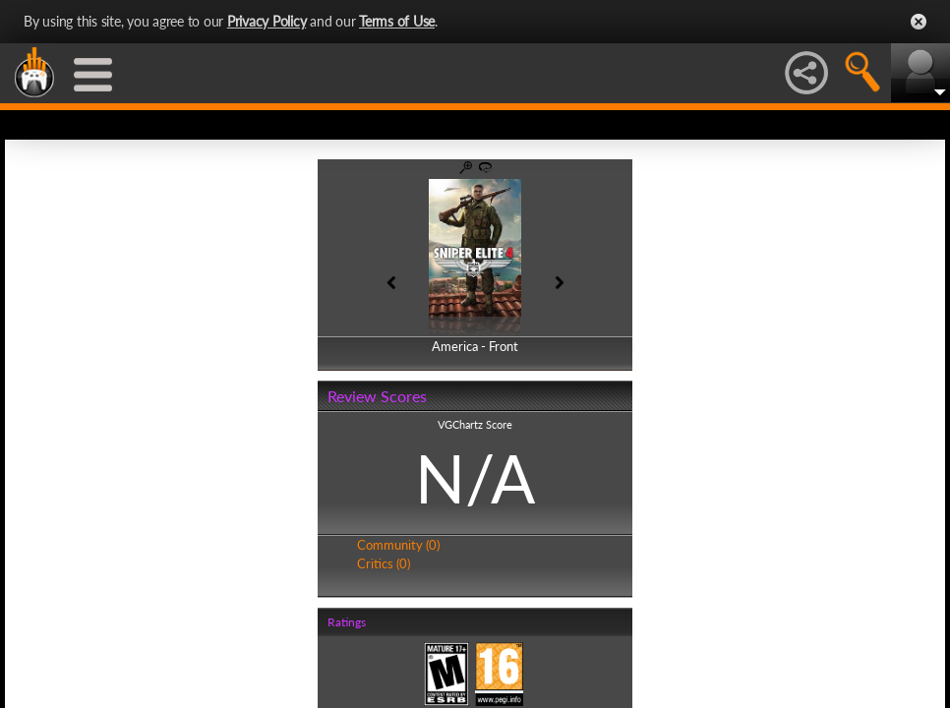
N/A (475, 478)
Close (918, 22)
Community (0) (398, 545)
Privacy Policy (267, 21)
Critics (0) (383, 563)
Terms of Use (397, 21)
